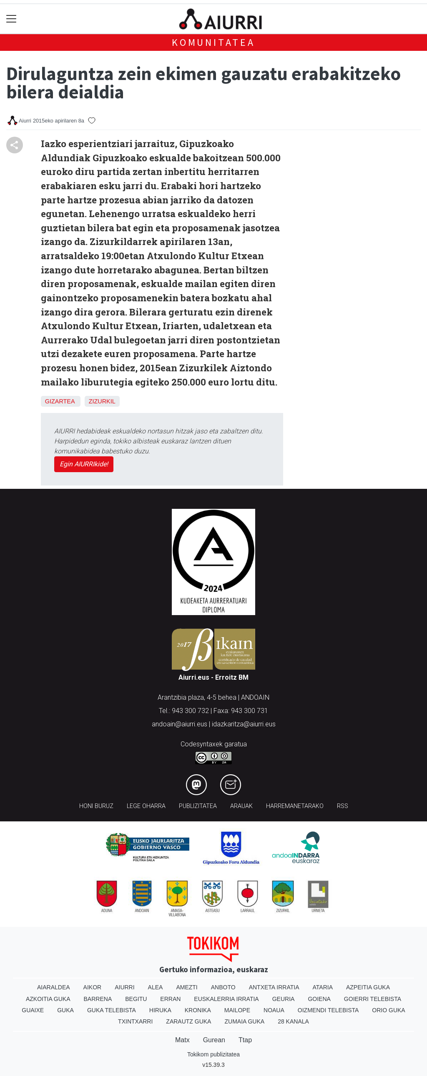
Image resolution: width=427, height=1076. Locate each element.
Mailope (237, 1010)
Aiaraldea (53, 987)
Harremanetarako (295, 806)
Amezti (186, 987)
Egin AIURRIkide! (84, 464)
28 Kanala (293, 1021)
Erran (170, 999)
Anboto (223, 987)
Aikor (92, 987)
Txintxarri (135, 1021)
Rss (342, 806)
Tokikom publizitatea (213, 1054)
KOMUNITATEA (213, 42)
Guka (65, 1010)
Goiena (319, 999)
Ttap (245, 1039)
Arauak (241, 806)
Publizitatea (198, 806)
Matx (182, 1039)
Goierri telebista (372, 999)
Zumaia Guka (244, 1021)
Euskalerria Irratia (226, 999)
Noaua (274, 1010)
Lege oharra (146, 806)
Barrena (98, 999)
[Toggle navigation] (11, 19)
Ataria (322, 987)
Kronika (198, 1010)
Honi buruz (96, 806)
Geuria (283, 999)
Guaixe (33, 1010)
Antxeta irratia (274, 987)
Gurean (214, 1039)
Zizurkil (102, 401)
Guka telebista (111, 1010)
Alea (155, 987)
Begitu (136, 999)
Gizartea (60, 401)
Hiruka (160, 1010)
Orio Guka (388, 1010)
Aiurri (124, 987)
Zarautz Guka (188, 1021)
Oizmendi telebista (328, 1010)
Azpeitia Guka (368, 987)
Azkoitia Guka (48, 999)
